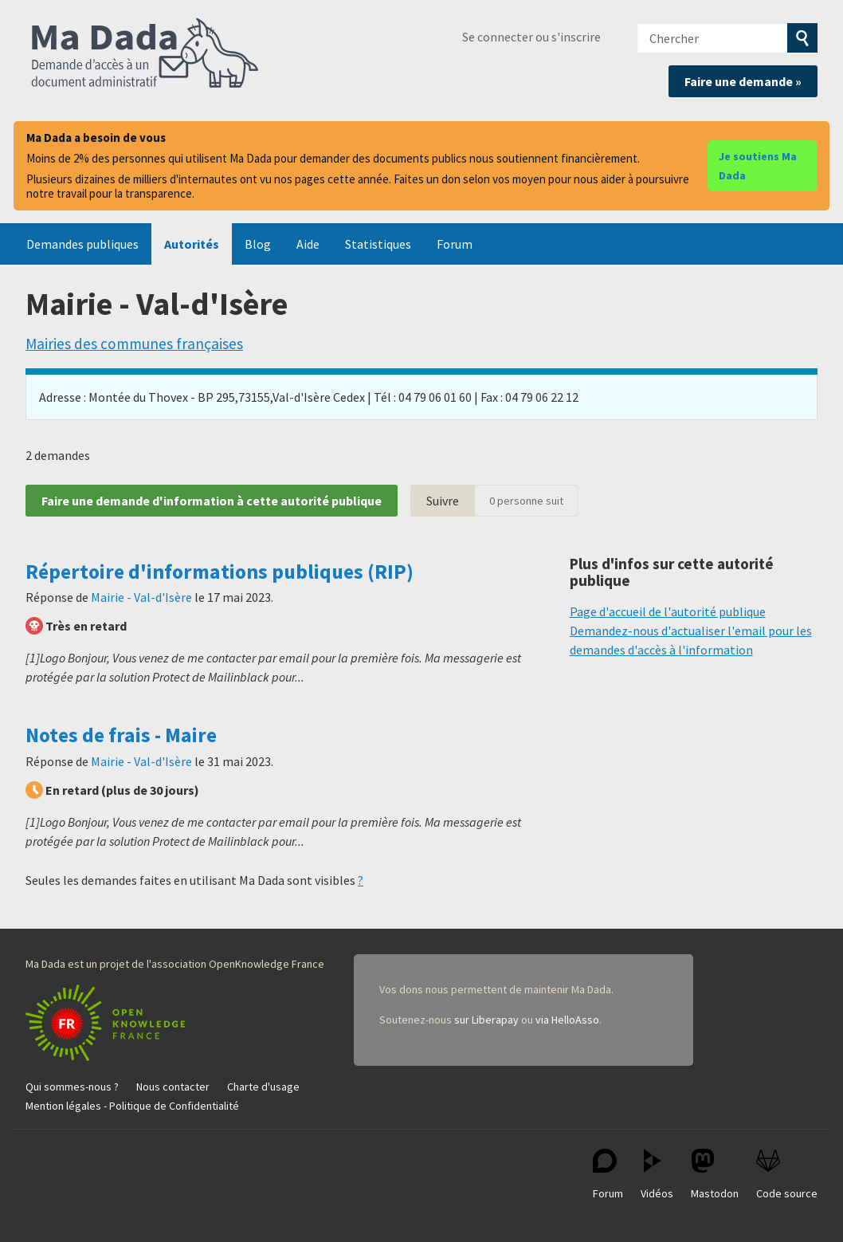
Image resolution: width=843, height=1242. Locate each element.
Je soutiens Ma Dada (758, 166)
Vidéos (657, 1175)
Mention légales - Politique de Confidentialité (132, 1106)
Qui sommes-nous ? (72, 1086)
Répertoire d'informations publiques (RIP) (219, 571)
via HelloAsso (567, 1019)
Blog (258, 244)
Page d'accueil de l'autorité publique (668, 611)
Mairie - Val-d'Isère (141, 597)
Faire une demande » (743, 81)
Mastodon (715, 1175)
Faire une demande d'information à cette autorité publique (211, 501)
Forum (454, 244)
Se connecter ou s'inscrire (531, 37)
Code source (787, 1175)
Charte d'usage (263, 1086)
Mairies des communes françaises (134, 343)
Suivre (442, 501)
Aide (308, 244)
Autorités (191, 244)
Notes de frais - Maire (121, 735)
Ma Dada (145, 54)
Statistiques (378, 244)
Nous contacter (173, 1086)
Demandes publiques (82, 244)
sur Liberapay (486, 1019)
